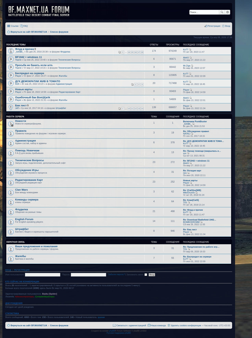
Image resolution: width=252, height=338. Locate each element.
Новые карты (23, 89)
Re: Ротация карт (192, 170)
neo (185, 173)
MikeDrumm (189, 192)
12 (136, 109)
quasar (101, 317)
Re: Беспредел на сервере (197, 256)
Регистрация (22, 270)
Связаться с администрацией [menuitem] (131, 325)
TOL (185, 202)
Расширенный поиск (227, 12)
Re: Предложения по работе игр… (201, 247)
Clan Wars (21, 189)
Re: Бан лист (190, 229)
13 (139, 109)
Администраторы (24, 296)
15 (132, 52)
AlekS (186, 57)
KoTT (185, 49)
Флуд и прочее (24, 49)
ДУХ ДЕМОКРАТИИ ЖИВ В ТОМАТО (37, 81)
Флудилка (65, 52)
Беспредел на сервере (29, 73)
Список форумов (59, 325)
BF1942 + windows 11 (28, 57)
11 (132, 109)
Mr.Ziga (186, 65)
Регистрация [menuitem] (214, 26)
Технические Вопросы (69, 60)
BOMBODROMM (191, 222)
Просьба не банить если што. (34, 65)
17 (139, 52)
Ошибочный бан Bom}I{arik (32, 97)
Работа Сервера (15, 117)
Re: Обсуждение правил (196, 131)
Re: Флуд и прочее (193, 210)
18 (142, 52)
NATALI (186, 133)
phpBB (112, 331)
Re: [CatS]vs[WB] (192, 190)
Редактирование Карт (69, 92)
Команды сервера (26, 199)
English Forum (24, 219)
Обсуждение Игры (27, 170)
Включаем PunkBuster (195, 121)
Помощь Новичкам (27, 150)
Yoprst (18, 60)
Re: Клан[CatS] (191, 200)
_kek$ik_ (19, 52)
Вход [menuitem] (227, 26)
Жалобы (63, 76)
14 (129, 52)
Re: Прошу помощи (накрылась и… (202, 151)
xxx (184, 153)
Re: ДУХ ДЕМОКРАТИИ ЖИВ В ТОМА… (203, 141)
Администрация (64, 84)
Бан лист (21, 105)
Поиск (222, 12)
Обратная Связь (15, 242)
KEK (17, 84)
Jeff (17, 108)
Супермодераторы (45, 296)
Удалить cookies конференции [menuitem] (186, 325)
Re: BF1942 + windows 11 (196, 161)
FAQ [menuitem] (25, 26)
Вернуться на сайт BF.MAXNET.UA (29, 325)
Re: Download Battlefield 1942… (199, 220)
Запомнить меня (137, 274)
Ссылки (15, 26)
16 (136, 52)
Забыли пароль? (116, 274)
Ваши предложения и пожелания (36, 246)
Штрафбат (61, 108)
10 (129, 109)
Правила (20, 130)
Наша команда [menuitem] (158, 325)
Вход (8, 270)
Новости (20, 120)
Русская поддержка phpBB (119, 333)
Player (18, 76)
